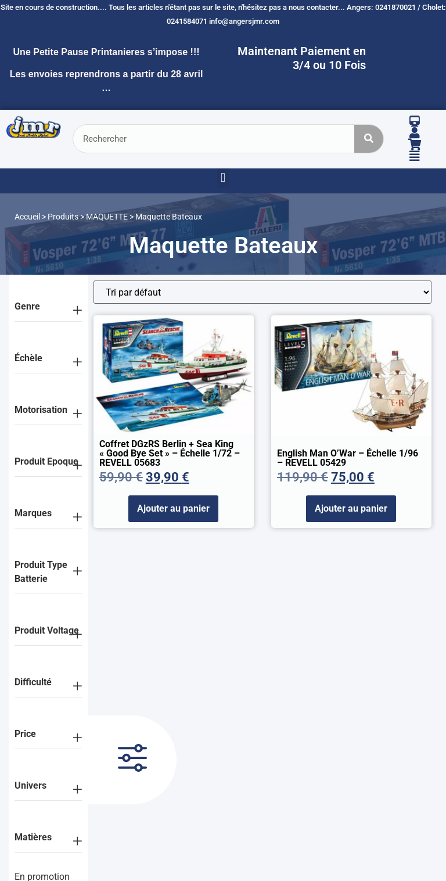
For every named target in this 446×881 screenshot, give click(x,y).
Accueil (27, 216)
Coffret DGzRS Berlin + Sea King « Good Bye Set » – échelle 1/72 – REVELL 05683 (169, 453)
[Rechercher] (368, 139)
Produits (63, 216)
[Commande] (262, 292)
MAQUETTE (107, 216)
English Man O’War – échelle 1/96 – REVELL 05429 (347, 458)
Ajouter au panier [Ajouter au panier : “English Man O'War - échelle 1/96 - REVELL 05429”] (351, 508)
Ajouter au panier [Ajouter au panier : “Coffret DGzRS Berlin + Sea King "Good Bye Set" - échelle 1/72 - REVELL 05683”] (173, 508)
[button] (222, 178)
